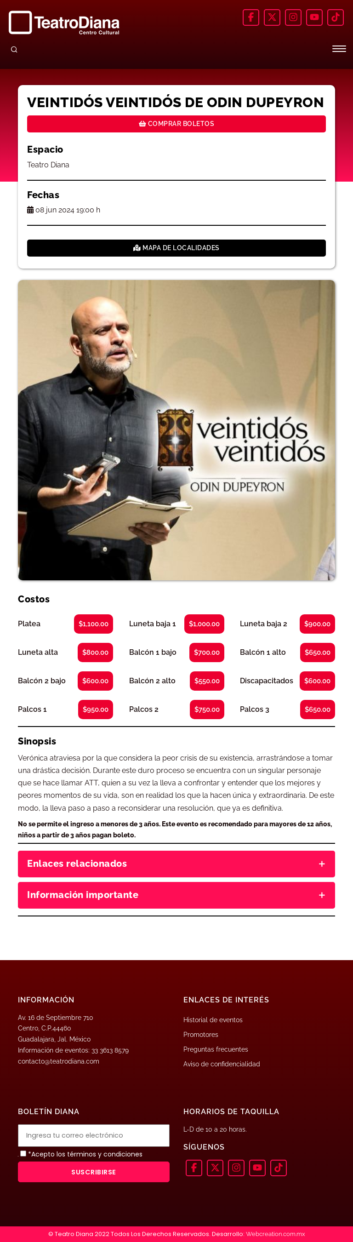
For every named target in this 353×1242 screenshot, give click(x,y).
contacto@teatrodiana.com (58, 1061)
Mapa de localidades (176, 248)
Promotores (200, 1034)
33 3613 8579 (110, 1050)
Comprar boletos (177, 123)
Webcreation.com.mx (275, 1234)
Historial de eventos (213, 1020)
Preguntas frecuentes (215, 1049)
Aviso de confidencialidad (221, 1064)
